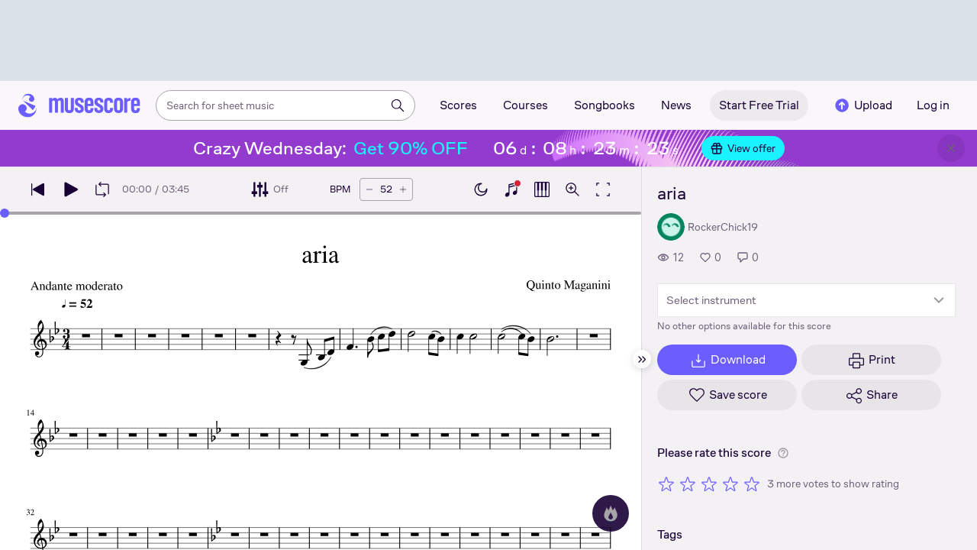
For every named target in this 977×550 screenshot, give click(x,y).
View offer (743, 148)
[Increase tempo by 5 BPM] (403, 189)
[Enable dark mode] (481, 189)
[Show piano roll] (542, 189)
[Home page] (79, 105)
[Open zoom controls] (572, 189)
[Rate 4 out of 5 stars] (730, 483)
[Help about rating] (783, 453)
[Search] (397, 105)
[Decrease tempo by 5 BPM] (369, 189)
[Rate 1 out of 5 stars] (666, 483)
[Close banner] (951, 148)
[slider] (4, 213)
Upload (862, 105)
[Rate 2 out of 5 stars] (688, 483)
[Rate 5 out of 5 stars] (752, 483)
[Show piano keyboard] (511, 189)
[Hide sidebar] (642, 359)
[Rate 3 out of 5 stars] (709, 483)
